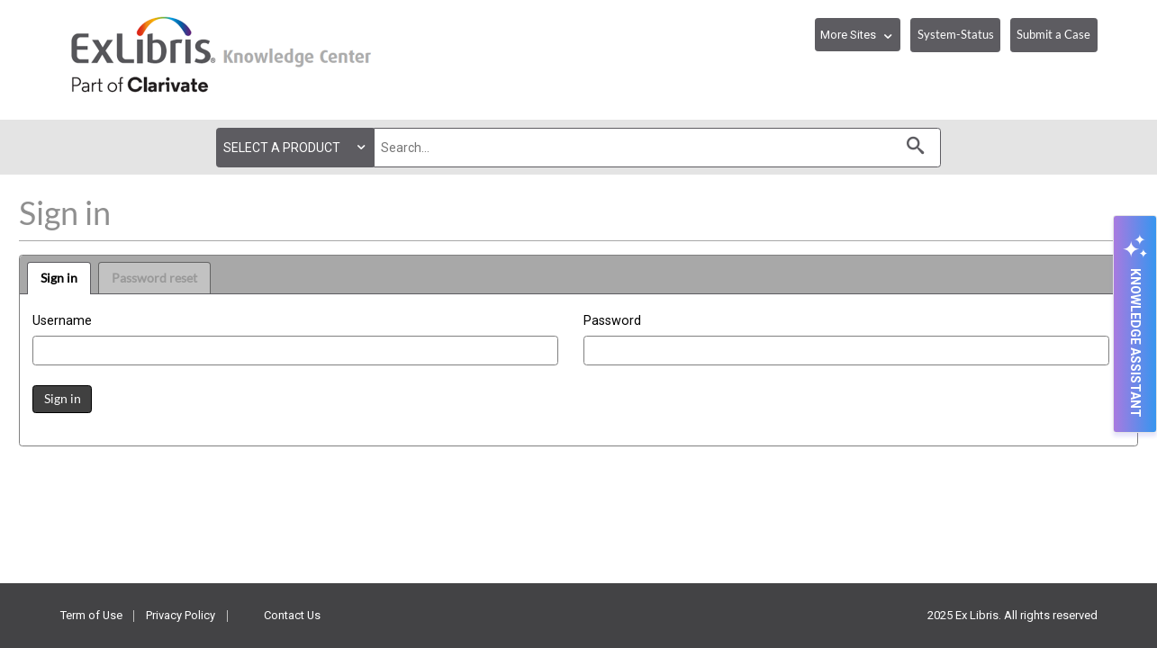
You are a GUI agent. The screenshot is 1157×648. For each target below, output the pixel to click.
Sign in (59, 277)
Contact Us (292, 615)
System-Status (955, 34)
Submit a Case (1053, 34)
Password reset (154, 277)
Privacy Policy (180, 615)
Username (62, 320)
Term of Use (91, 615)
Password (612, 320)
